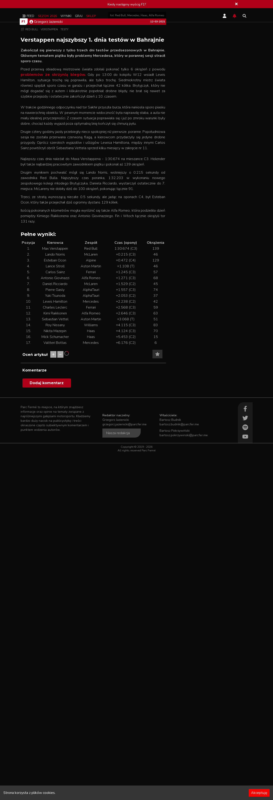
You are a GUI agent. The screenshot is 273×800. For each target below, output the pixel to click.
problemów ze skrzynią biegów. (53, 156)
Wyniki (65, 16)
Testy (64, 111)
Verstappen (49, 111)
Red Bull (31, 111)
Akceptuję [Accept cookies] (259, 792)
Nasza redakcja (118, 778)
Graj (78, 16)
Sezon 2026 (47, 16)
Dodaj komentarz (47, 729)
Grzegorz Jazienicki (46, 103)
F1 (23, 103)
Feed (28, 16)
